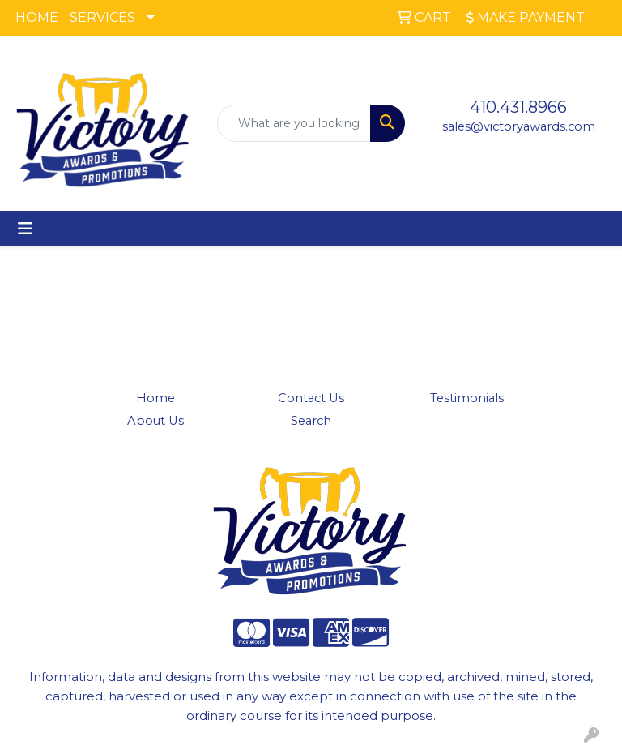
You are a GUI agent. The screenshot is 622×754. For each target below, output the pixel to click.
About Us (155, 420)
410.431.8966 (518, 107)
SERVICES (102, 17)
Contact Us (311, 398)
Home (155, 398)
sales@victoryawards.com (518, 126)
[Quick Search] (294, 123)
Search (311, 420)
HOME (36, 17)
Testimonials (467, 398)
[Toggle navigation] (25, 228)
